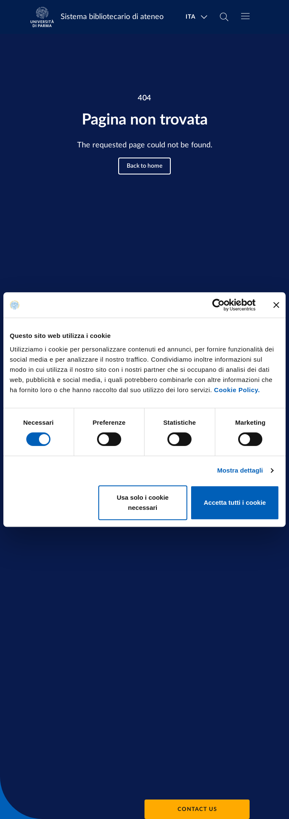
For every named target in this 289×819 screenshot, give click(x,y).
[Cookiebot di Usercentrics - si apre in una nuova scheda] (218, 305)
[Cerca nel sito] (224, 17)
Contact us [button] (197, 809)
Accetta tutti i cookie (235, 502)
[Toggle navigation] (245, 16)
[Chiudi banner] (276, 305)
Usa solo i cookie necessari (143, 502)
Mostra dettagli (240, 470)
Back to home (144, 166)
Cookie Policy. (237, 389)
